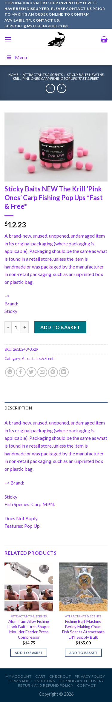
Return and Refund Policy (45, 685)
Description (18, 408)
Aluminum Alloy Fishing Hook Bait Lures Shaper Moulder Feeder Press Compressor (28, 629)
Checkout (60, 676)
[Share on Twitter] (31, 372)
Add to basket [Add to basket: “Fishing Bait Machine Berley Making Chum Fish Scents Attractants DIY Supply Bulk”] (83, 653)
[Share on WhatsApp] (10, 372)
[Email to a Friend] (42, 372)
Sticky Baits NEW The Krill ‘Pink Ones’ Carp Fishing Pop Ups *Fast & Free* (58, 76)
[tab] (56, 408)
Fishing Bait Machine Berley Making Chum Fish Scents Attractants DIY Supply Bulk (83, 629)
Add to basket (60, 327)
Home (13, 74)
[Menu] (8, 39)
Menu (16, 57)
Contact (86, 685)
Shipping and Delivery (81, 681)
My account (18, 676)
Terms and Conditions (31, 681)
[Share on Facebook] (21, 372)
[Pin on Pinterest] (53, 372)
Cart (40, 676)
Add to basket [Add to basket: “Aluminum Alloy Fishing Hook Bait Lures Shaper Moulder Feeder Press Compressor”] (29, 653)
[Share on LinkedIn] (64, 372)
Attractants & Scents (43, 74)
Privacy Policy (90, 676)
